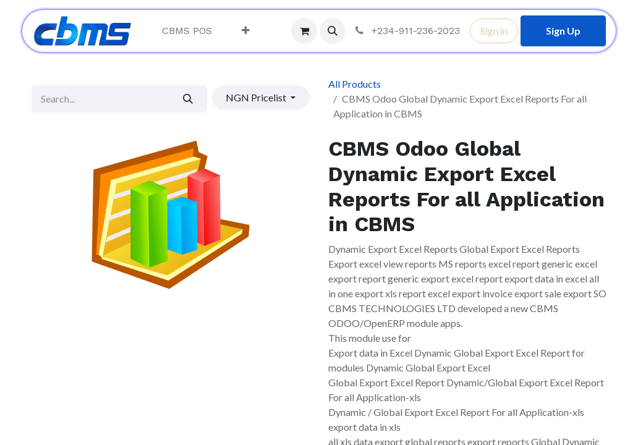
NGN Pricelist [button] (257, 97)
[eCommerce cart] (304, 31)
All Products (354, 84)
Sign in (494, 30)
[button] (333, 31)
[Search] (188, 98)
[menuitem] (187, 31)
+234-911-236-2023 (406, 30)
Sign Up (563, 30)
